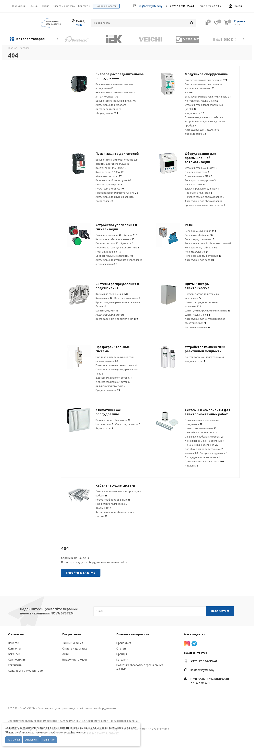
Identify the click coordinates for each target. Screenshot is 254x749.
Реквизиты (15, 665)
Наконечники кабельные (201, 444)
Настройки (13, 739)
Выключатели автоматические (206, 80)
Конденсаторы (195, 361)
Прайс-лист (123, 643)
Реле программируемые (200, 180)
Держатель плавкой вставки (114, 377)
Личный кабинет (72, 643)
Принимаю (48, 739)
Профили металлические (112, 503)
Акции (66, 654)
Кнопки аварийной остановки (115, 239)
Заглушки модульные (213, 453)
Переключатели (107, 243)
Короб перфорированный (113, 499)
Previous (58, 39)
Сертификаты (17, 659)
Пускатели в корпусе (110, 188)
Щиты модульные (197, 314)
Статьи (121, 648)
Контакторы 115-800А (111, 167)
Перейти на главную (80, 572)
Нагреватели (104, 424)
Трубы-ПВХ (103, 507)
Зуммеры (127, 243)
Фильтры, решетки (127, 424)
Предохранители (108, 390)
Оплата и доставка (74, 648)
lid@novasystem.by (147, 6)
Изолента (192, 465)
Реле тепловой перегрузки (113, 180)
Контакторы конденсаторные (204, 357)
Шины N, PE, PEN (107, 310)
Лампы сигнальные (108, 235)
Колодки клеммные (127, 298)
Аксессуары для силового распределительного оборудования (111, 108)
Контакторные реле (109, 184)
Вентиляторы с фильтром (113, 420)
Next (243, 39)
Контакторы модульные (201, 100)
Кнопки (130, 235)
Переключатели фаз (198, 192)
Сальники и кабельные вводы (204, 436)
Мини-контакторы (108, 176)
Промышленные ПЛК (198, 176)
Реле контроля (220, 243)
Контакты (14, 648)
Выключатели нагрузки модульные (208, 96)
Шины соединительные (200, 428)
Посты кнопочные (108, 251)
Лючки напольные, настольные (204, 440)
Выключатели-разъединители (116, 100)
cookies (71, 732)
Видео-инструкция (74, 659)
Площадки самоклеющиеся (202, 457)
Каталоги (122, 659)
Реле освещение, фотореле (203, 255)
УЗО (189, 92)
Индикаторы (194, 113)
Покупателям (71, 634)
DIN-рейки (192, 432)
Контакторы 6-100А (110, 172)
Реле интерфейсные (199, 235)
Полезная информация (132, 634)
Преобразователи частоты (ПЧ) (117, 192)
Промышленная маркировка (204, 461)
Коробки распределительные (204, 449)
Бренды (121, 654)
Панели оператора (197, 172)
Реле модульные (196, 251)
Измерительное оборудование (204, 196)
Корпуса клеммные (197, 327)
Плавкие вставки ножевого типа (116, 365)
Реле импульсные (196, 243)
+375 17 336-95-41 (182, 6)
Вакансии (14, 654)
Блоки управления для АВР (202, 188)
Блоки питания (194, 184)
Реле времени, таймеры (201, 247)
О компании (19, 6)
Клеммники (104, 298)
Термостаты (105, 428)
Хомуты (191, 453)
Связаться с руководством (25, 670)
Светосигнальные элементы (114, 255)
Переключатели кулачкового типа (117, 247)
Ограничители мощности (201, 167)
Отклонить (31, 739)
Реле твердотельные (199, 239)
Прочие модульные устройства (205, 117)
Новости (13, 643)
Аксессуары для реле (199, 259)
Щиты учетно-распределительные (207, 310)
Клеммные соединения (112, 294)
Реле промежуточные (200, 231)
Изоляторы (209, 432)
